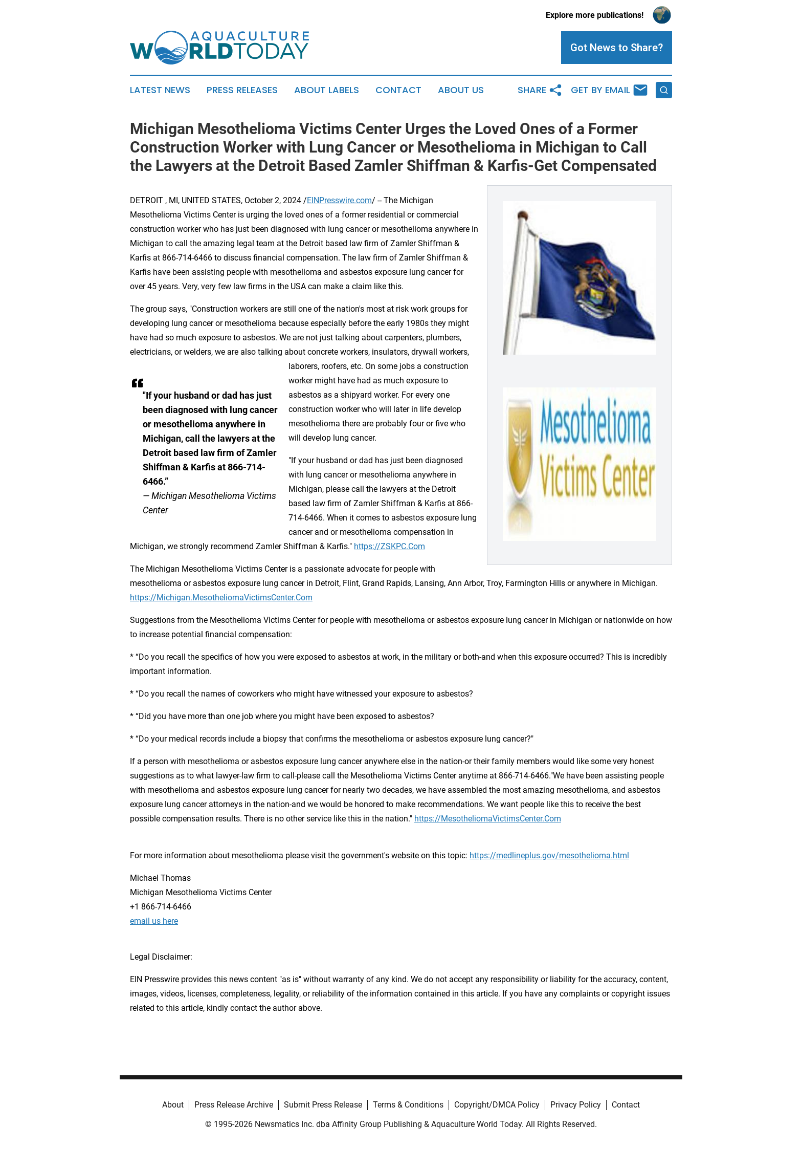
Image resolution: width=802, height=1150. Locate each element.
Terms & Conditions (408, 1105)
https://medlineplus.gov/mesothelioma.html (549, 855)
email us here (154, 921)
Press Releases (242, 90)
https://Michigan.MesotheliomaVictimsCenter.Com (221, 597)
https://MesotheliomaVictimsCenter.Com (487, 818)
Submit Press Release (323, 1105)
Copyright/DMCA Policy (497, 1105)
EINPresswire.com (339, 200)
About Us (461, 90)
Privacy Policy (575, 1105)
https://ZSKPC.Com (389, 546)
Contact (398, 90)
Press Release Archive (233, 1105)
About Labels (326, 90)
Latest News (160, 90)
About (173, 1105)
